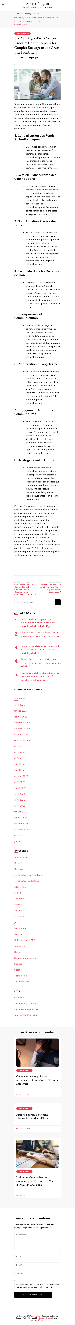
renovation (20, 946)
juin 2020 (19, 841)
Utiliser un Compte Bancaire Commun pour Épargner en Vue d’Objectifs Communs (35, 1181)
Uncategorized (22, 33)
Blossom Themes (45, 1318)
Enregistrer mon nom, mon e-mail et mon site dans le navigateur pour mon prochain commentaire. (36, 1285)
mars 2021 (19, 805)
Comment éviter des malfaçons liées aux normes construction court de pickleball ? (40, 636)
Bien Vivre (19, 869)
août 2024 (19, 758)
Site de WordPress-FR (25, 1015)
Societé (18, 963)
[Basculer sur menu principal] (3, 5)
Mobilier (18, 934)
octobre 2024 (21, 752)
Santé (17, 952)
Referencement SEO (24, 940)
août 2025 (19, 746)
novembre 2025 (22, 728)
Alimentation (21, 857)
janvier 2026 (20, 716)
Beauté (18, 863)
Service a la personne (25, 958)
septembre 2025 (22, 740)
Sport (17, 969)
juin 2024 (19, 764)
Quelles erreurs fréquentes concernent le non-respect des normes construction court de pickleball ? (40, 649)
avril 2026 (19, 704)
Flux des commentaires (26, 1009)
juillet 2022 (20, 788)
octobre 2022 (21, 776)
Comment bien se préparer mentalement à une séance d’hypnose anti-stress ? (37, 1080)
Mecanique (20, 928)
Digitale (18, 892)
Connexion (19, 997)
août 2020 (19, 835)
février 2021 (20, 811)
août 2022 (19, 782)
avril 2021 (19, 799)
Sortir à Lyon (37, 3)
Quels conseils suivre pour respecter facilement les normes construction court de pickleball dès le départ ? (38, 622)
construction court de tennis (28, 875)
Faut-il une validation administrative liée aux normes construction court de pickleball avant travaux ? (39, 676)
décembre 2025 (22, 722)
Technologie (20, 975)
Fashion (18, 910)
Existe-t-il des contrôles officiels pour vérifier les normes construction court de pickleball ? (40, 663)
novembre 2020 (22, 829)
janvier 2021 (20, 817)
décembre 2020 (22, 823)
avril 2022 (19, 793)
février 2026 (20, 710)
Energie (18, 904)
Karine (20, 64)
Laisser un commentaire (46, 64)
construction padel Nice (26, 880)
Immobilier (19, 916)
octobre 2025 (21, 734)
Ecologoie (19, 898)
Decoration (20, 886)
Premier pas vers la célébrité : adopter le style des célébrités (33, 1116)
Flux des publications (25, 1003)
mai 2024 (19, 770)
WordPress (38, 1320)
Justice (17, 922)
